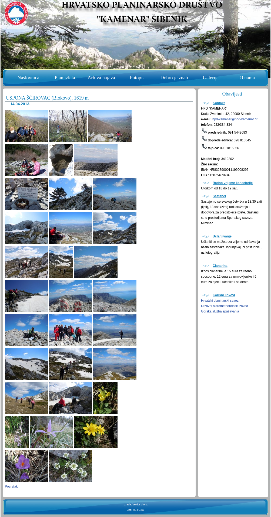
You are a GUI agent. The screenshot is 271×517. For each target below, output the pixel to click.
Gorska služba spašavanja (220, 311)
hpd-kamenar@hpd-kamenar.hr (234, 119)
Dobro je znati (174, 77)
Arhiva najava (101, 77)
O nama (247, 77)
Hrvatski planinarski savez (220, 300)
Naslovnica (28, 77)
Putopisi (138, 77)
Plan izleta (65, 77)
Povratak (11, 486)
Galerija (211, 77)
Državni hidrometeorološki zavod (224, 306)
